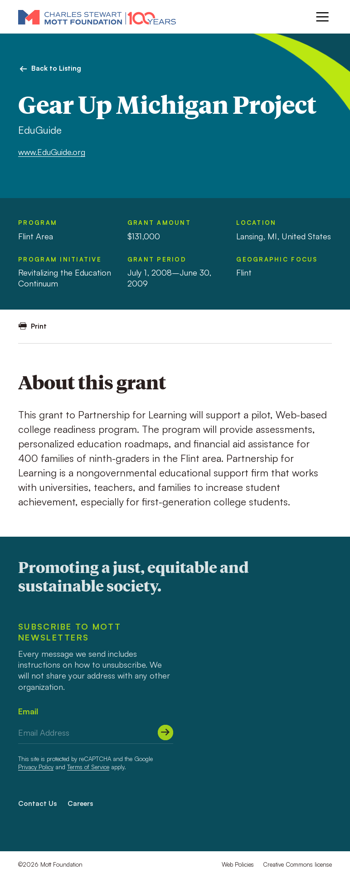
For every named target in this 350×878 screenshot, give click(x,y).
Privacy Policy (35, 767)
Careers (80, 803)
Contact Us (37, 803)
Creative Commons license (297, 864)
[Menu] (322, 16)
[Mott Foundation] (97, 16)
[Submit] (165, 732)
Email (28, 711)
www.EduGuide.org (51, 152)
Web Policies (238, 864)
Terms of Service (88, 767)
